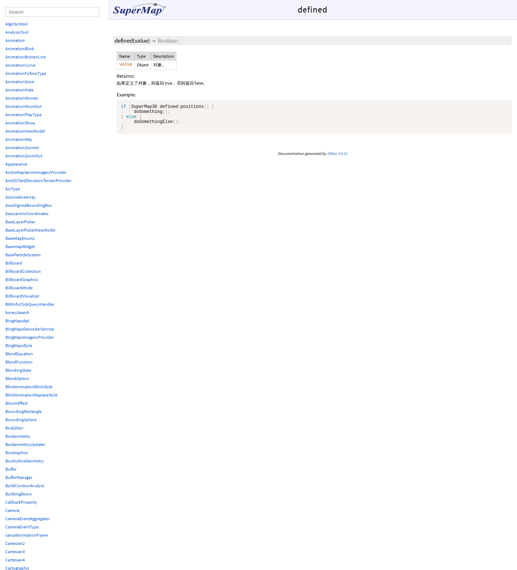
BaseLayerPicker (20, 221)
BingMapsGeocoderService (29, 329)
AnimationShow (20, 122)
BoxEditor (14, 428)
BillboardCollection (23, 271)
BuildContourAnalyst (24, 485)
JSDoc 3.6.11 (337, 158)
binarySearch (17, 312)
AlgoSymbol (16, 24)
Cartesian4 (15, 559)
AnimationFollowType (25, 73)
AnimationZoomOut (23, 155)
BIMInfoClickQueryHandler (29, 304)
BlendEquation (19, 353)
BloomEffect (16, 403)
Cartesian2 (15, 543)
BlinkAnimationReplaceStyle (31, 395)
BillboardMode (19, 287)
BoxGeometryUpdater (25, 444)
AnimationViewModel (25, 131)
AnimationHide (19, 89)
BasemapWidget (20, 246)
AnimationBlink (19, 48)
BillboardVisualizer (22, 296)
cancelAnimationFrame (26, 535)
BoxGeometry (17, 436)
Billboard (13, 263)
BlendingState (18, 370)
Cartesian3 (15, 551)
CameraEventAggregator (27, 518)
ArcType (12, 188)
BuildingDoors (18, 494)
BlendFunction (19, 362)
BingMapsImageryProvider (29, 337)
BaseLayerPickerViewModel (30, 230)
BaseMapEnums (19, 238)
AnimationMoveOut (23, 106)
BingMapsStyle (18, 345)
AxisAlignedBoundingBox (28, 205)
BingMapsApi (17, 320)
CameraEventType (22, 526)
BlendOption (17, 378)
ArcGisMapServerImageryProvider (35, 172)
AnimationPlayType (23, 114)
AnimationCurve (20, 65)
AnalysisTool (16, 32)
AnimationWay (18, 139)
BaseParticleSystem (23, 254)
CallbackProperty (21, 502)
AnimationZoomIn (22, 147)
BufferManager (18, 477)
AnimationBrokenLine (25, 57)
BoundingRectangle (23, 411)
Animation (15, 40)
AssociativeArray (20, 197)
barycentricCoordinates (26, 213)
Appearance (16, 164)
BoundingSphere (21, 419)
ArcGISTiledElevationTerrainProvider (38, 180)
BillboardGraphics (21, 279)
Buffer (11, 469)
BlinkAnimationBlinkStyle (28, 386)
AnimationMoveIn (21, 98)
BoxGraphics (16, 452)
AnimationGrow (19, 81)
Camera (12, 510)
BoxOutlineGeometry (24, 461)
